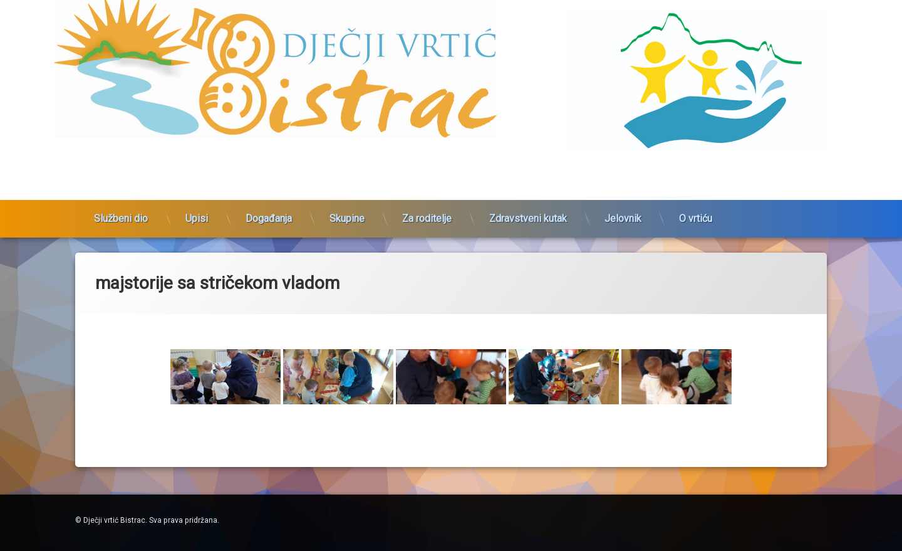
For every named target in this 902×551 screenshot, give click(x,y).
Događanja (269, 212)
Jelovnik (622, 212)
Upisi (196, 212)
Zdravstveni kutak (528, 212)
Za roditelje (427, 212)
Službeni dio (121, 212)
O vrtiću (695, 212)
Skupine (347, 212)
